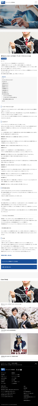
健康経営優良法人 (27, 400)
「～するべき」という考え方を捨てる (10, 97)
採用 (24, 386)
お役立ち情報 (4, 58)
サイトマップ (26, 398)
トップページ (3, 363)
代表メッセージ (4, 376)
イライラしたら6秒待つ (7, 95)
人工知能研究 (14, 383)
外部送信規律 (26, 395)
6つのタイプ (4, 81)
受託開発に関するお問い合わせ (7, 394)
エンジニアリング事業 (16, 376)
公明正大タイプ (5, 83)
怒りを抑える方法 (5, 93)
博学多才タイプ (5, 85)
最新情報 (25, 388)
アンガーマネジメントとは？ (7, 79)
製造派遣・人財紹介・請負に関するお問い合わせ (10, 389)
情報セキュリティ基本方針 (28, 393)
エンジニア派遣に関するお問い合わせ (8, 391)
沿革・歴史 (3, 379)
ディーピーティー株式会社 (8, 2)
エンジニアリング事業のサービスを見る (10, 261)
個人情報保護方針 (27, 391)
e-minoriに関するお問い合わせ (7, 396)
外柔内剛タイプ (5, 90)
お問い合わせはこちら (6, 267)
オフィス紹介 (3, 383)
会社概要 (3, 374)
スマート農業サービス (16, 381)
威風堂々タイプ (5, 86)
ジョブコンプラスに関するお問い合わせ (8, 393)
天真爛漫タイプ (5, 88)
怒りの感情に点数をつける (8, 99)
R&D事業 (13, 379)
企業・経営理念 (4, 378)
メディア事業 (14, 378)
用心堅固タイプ (5, 92)
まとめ (3, 100)
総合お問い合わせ (4, 387)
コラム (9, 363)
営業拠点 (3, 381)
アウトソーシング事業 (15, 374)
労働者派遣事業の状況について (29, 396)
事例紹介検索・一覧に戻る (6, 255)
